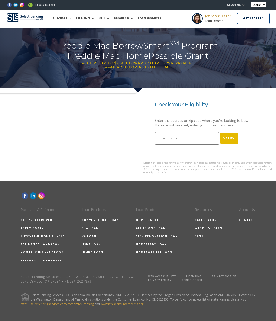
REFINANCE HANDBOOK (40, 244)
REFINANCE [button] (85, 18)
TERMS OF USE (192, 280)
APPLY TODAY (32, 228)
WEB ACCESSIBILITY (162, 276)
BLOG (199, 236)
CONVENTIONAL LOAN (100, 220)
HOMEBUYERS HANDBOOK (42, 252)
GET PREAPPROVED (36, 220)
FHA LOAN (90, 228)
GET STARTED (253, 18)
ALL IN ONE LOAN (151, 228)
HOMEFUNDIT (147, 220)
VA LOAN (89, 236)
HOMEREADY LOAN (151, 244)
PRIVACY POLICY (160, 280)
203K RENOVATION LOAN (157, 236)
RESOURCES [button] (123, 18)
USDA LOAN (91, 244)
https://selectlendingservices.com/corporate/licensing (57, 304)
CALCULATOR (206, 220)
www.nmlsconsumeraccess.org (122, 304)
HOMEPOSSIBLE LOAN (154, 252)
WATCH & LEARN (209, 228)
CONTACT (247, 220)
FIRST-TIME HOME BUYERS (43, 236)
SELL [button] (104, 18)
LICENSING (194, 276)
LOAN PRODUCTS (149, 18)
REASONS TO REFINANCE (41, 260)
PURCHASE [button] (62, 18)
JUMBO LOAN (93, 252)
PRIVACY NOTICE (224, 276)
